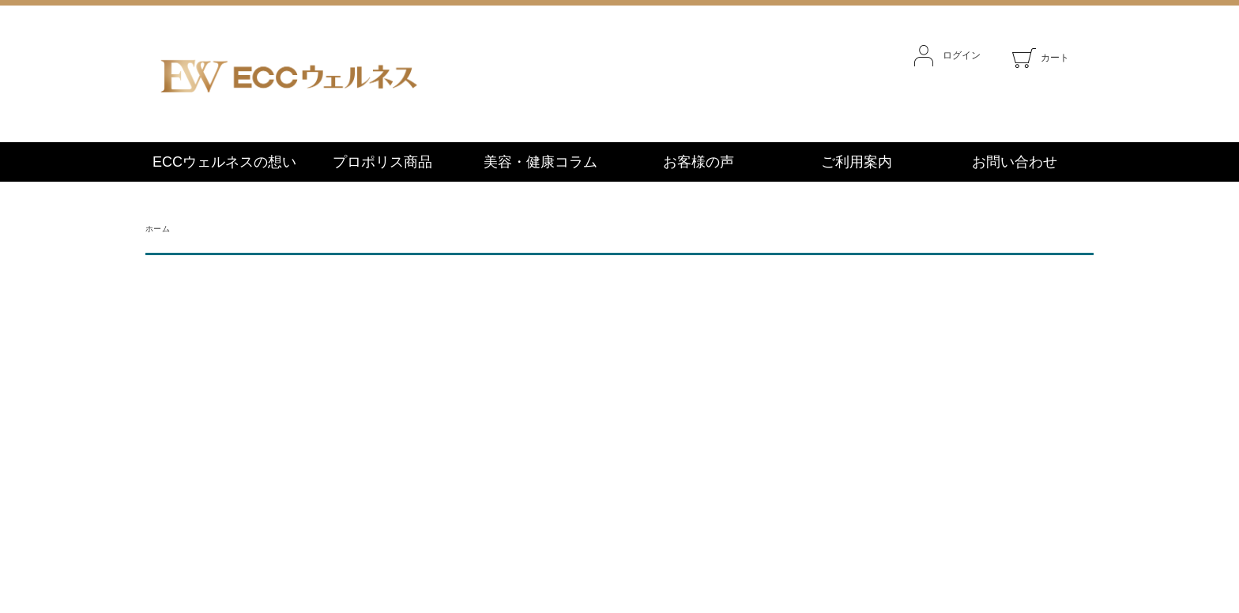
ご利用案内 (856, 162)
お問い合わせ (1014, 162)
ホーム (157, 228)
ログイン (947, 55)
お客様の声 (698, 162)
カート (1040, 57)
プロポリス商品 (382, 162)
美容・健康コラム (540, 162)
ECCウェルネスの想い (224, 162)
